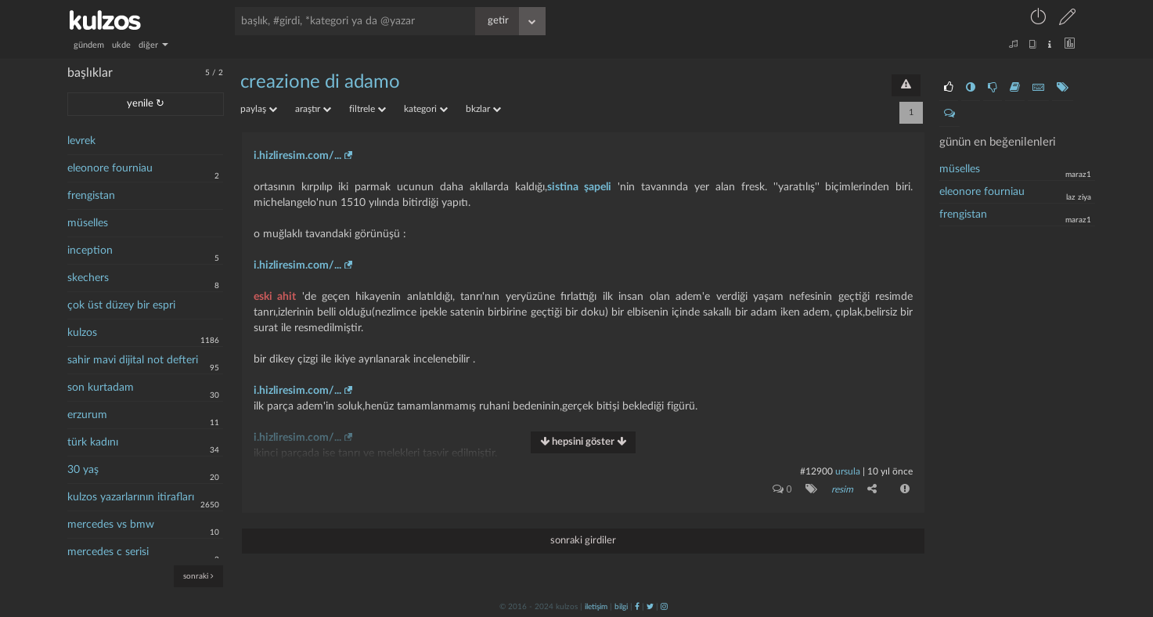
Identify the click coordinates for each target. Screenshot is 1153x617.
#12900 (816, 471)
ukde (121, 45)
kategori (426, 109)
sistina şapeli (579, 187)
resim (842, 489)
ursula (847, 471)
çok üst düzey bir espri (121, 305)
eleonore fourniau (110, 168)
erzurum (87, 415)
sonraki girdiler (583, 541)
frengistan (91, 195)
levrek (81, 140)
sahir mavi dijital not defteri (132, 360)
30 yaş (83, 469)
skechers (88, 277)
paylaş (258, 109)
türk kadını (92, 442)
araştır (313, 109)
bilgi (621, 607)
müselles (87, 223)
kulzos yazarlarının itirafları (130, 497)
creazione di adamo (320, 82)
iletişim (596, 607)
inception (90, 250)
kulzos (82, 332)
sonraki (198, 576)
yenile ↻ (145, 104)
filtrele (367, 109)
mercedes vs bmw (110, 524)
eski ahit (275, 296)
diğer (153, 45)
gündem (89, 45)
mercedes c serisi (108, 552)
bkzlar (483, 109)
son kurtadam (100, 387)
